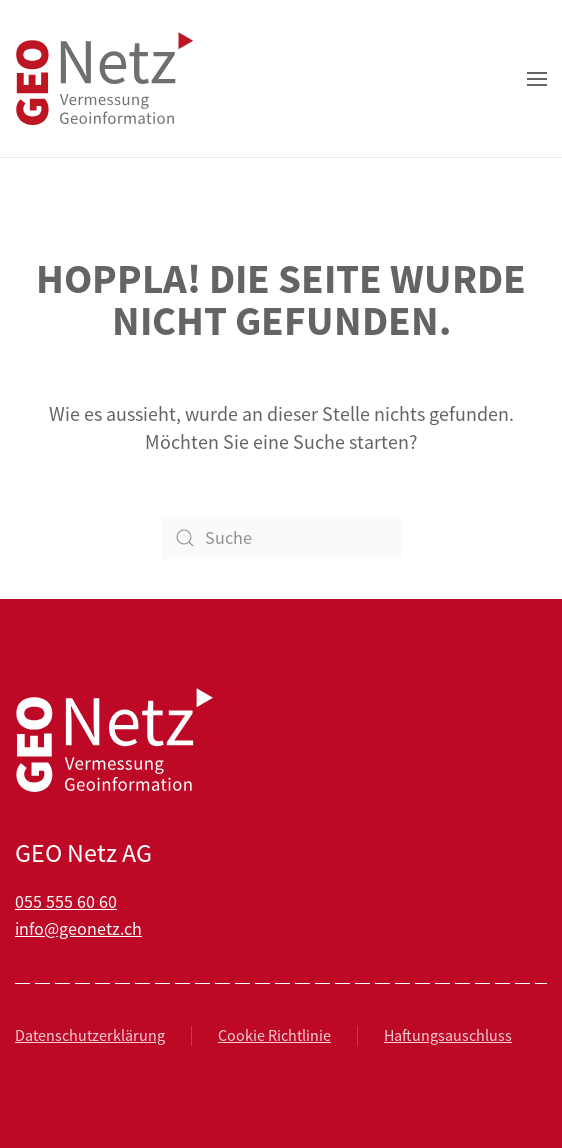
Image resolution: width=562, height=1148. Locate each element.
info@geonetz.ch (78, 929)
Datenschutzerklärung (90, 1036)
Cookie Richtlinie (274, 1036)
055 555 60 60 (66, 902)
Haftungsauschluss (448, 1036)
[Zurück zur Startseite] (105, 78)
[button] (537, 78)
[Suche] (281, 538)
